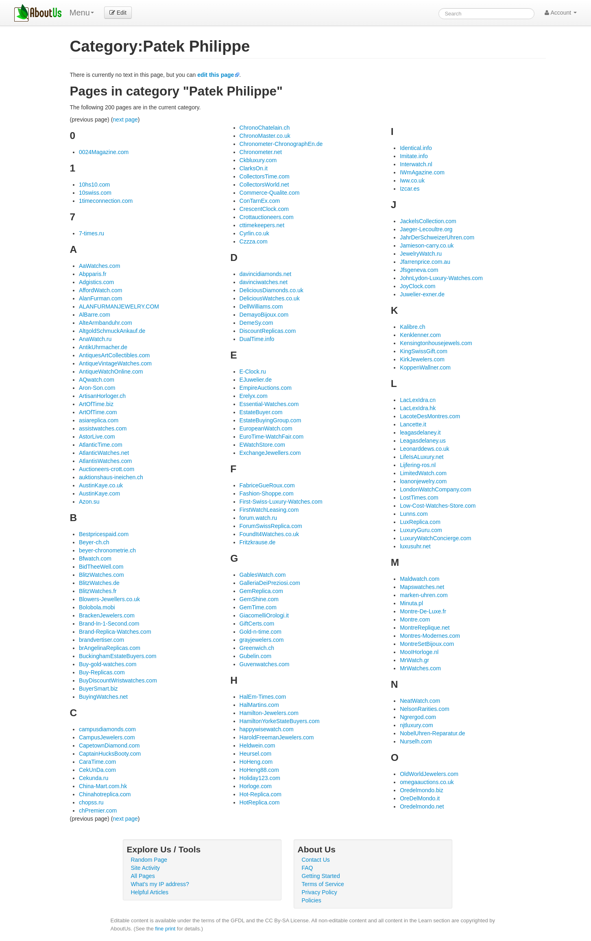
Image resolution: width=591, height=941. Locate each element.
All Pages (143, 876)
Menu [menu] (82, 12)
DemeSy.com (256, 322)
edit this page (215, 75)
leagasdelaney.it (420, 432)
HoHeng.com (256, 761)
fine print (165, 929)
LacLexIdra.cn (418, 400)
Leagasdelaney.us (423, 440)
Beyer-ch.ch (94, 542)
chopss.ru (91, 802)
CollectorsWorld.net (264, 184)
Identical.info (416, 148)
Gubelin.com (256, 656)
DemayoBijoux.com (264, 314)
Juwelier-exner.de (422, 294)
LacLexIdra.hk (418, 408)
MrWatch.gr (414, 660)
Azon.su (89, 501)
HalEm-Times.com (263, 696)
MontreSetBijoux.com (427, 644)
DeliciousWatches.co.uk (270, 298)
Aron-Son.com (97, 388)
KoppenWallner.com (425, 367)
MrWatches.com (420, 668)
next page (125, 119)
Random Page (149, 859)
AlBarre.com (94, 314)
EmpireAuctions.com (266, 388)
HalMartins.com (259, 705)
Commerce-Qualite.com (270, 192)
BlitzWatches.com (101, 575)
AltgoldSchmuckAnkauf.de (112, 331)
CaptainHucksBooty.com (110, 753)
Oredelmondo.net (422, 806)
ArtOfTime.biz (96, 404)
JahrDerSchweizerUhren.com (437, 237)
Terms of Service (323, 884)
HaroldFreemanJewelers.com (277, 737)
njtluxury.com (416, 725)
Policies (311, 900)
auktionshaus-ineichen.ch (111, 477)
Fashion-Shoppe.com (267, 493)
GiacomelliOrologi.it (264, 615)
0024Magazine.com (104, 152)
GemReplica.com (261, 591)
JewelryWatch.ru (421, 253)
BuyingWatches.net (103, 696)
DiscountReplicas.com (268, 331)
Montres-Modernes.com (430, 635)
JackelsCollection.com (428, 221)
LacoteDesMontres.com (430, 416)
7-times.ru (91, 233)
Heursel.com (256, 753)
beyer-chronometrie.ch (107, 550)
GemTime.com (258, 607)
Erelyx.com (254, 396)
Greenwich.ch (257, 648)
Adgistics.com (96, 282)
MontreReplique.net (424, 627)
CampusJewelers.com (107, 737)
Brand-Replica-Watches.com (115, 631)
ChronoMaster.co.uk (265, 136)
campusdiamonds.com (107, 729)
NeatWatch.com (420, 701)
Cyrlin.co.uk (254, 233)
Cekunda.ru (93, 778)
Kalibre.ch (412, 327)
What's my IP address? (160, 884)
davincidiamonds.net (266, 274)
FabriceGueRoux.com (267, 485)
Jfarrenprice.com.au (425, 262)
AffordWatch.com (100, 290)
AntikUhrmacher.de (103, 347)
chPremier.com (98, 810)
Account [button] (561, 12)
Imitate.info (413, 156)
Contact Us (316, 859)
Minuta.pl (411, 603)
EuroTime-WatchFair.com (272, 436)
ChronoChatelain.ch (265, 127)
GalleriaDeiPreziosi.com (270, 583)
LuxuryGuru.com (421, 530)
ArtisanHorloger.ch (102, 396)
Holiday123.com (260, 778)
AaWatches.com (99, 266)
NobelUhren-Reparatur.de (432, 733)
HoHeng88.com (259, 770)
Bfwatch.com (95, 558)
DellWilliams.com (261, 306)
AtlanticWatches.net (104, 453)
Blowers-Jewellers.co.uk (109, 599)
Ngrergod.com (418, 717)
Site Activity (145, 868)
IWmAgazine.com (422, 172)
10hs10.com (94, 184)
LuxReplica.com (420, 522)
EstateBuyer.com (261, 412)
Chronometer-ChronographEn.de (281, 144)
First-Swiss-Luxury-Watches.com (281, 501)
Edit (117, 12)
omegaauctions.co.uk (427, 782)
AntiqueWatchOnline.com (111, 371)
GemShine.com (259, 599)
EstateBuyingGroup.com (270, 420)
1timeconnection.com (106, 201)
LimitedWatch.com (423, 473)
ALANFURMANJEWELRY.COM (119, 306)
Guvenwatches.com (265, 664)
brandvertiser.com (101, 640)
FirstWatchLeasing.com (269, 509)
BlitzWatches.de (99, 583)
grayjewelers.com (262, 640)
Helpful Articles (150, 892)
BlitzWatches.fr (98, 591)
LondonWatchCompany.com (435, 489)
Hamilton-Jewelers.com (269, 713)
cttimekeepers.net (262, 225)
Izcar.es (409, 188)
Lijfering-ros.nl (418, 465)
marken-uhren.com (424, 595)
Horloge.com (256, 786)
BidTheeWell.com (101, 566)
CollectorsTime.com (265, 176)
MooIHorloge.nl (419, 652)
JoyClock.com (417, 286)
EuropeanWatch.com (266, 428)
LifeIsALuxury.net (421, 457)
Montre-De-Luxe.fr (423, 611)
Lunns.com (413, 514)
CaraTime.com (97, 761)
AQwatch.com (96, 379)
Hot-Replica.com (260, 794)
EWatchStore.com (262, 444)
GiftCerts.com (257, 623)
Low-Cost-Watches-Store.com (437, 505)
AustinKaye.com (99, 493)
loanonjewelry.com (423, 481)
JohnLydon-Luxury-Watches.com (441, 278)
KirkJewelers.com (422, 359)
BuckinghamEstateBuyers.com (118, 656)
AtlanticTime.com (100, 444)
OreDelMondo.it (420, 798)
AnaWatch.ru (95, 339)
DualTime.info (257, 339)
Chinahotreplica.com (105, 794)
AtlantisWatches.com (105, 461)
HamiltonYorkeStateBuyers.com (280, 721)
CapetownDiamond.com (109, 745)
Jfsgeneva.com (419, 270)
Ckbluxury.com (258, 160)
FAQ (307, 868)
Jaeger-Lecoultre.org (426, 229)
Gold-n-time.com (260, 631)
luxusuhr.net (415, 546)
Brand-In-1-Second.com (109, 623)
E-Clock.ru (253, 371)
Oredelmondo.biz (421, 790)
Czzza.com (254, 241)
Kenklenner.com (420, 335)
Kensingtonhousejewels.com (436, 343)
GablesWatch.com (263, 575)
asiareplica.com (98, 420)
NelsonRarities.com (424, 709)
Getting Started (321, 876)
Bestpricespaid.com (104, 534)
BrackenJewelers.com (107, 615)
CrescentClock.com (264, 209)
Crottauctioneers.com (267, 217)
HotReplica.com (260, 802)
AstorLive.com (97, 436)
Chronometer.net (261, 152)
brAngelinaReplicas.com (109, 648)
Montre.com (415, 619)
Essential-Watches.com (269, 404)
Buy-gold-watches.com (108, 664)
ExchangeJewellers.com (270, 453)
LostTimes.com (419, 497)
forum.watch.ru (258, 518)
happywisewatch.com (267, 729)
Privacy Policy (319, 892)
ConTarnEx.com (260, 201)
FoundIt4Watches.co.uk (269, 534)
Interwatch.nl (416, 164)
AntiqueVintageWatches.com (115, 363)
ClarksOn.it (254, 168)
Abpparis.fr (93, 274)
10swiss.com (95, 192)
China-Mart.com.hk (103, 786)
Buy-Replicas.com (102, 672)
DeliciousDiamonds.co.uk (271, 290)
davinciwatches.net (264, 282)
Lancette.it (413, 424)
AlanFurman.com (100, 298)
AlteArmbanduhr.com (105, 322)
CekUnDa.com (97, 770)
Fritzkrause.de (258, 542)
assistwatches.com (102, 428)
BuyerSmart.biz (98, 688)
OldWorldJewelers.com (429, 774)
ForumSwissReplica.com (271, 526)
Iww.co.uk (412, 180)
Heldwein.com (257, 745)
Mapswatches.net (422, 587)
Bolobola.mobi (97, 607)
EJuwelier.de (256, 379)
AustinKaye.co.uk (101, 485)
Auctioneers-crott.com (106, 469)
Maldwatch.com (419, 579)
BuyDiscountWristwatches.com (118, 680)
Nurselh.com (416, 741)
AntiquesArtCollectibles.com (114, 355)
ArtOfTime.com (98, 412)
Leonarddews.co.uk (424, 449)
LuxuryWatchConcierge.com (435, 538)
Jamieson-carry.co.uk (427, 245)
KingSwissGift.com (423, 351)
